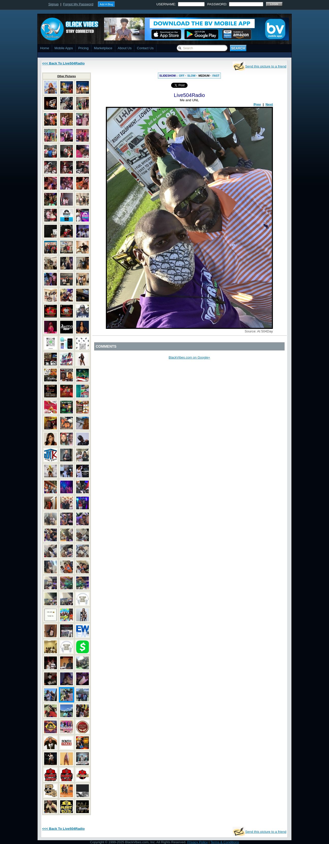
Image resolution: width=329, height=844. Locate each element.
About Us (125, 48)
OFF (181, 75)
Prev (257, 104)
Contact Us (145, 48)
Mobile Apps (64, 48)
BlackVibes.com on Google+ (189, 357)
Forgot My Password (78, 4)
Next (269, 104)
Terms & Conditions (224, 842)
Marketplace (103, 48)
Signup (53, 4)
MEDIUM (204, 75)
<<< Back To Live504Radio (63, 63)
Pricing (83, 48)
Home (44, 48)
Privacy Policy (197, 842)
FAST (215, 75)
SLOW (191, 75)
